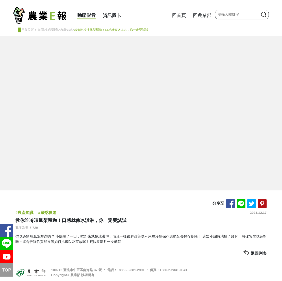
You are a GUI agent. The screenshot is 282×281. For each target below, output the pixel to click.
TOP (6, 269)
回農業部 (202, 15)
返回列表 (259, 253)
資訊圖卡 (112, 15)
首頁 (41, 30)
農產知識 (66, 30)
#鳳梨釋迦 (47, 212)
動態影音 (86, 15)
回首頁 (179, 15)
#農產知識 (24, 212)
